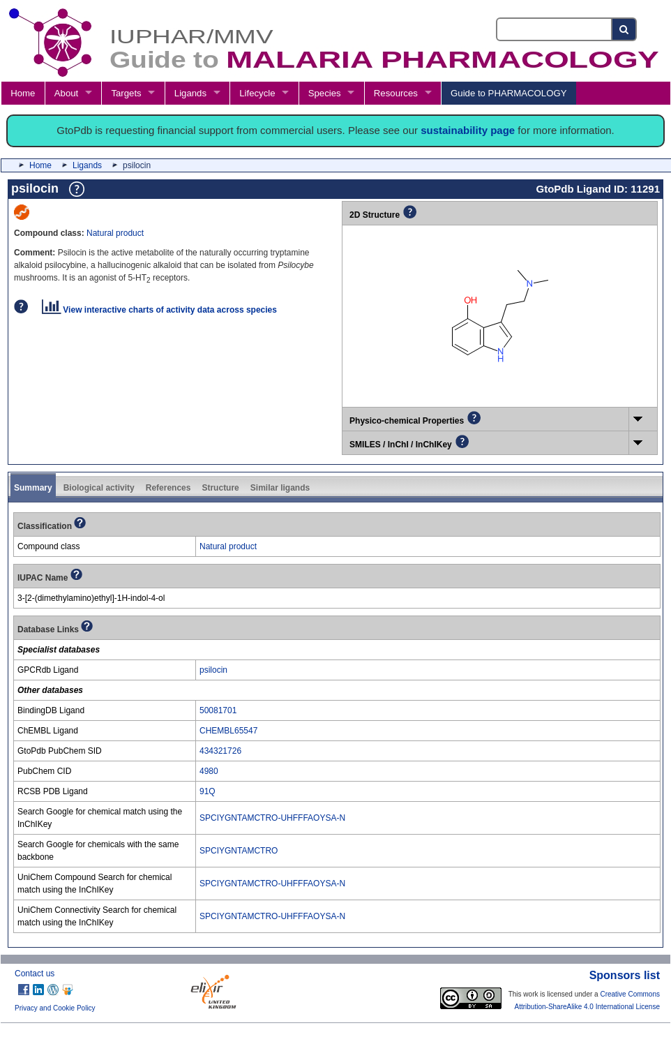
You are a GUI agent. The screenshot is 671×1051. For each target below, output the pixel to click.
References (168, 488)
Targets (126, 93)
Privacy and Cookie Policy (55, 1008)
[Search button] (624, 29)
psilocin (213, 670)
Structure (220, 488)
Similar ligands (280, 488)
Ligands (190, 93)
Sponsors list (624, 975)
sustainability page (468, 130)
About (66, 93)
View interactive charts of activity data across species (159, 310)
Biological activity (99, 488)
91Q (207, 791)
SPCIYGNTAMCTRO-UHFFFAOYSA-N (272, 818)
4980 (208, 771)
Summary (33, 488)
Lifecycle (257, 93)
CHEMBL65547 (228, 731)
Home (22, 93)
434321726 (220, 751)
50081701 (217, 710)
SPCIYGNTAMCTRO (238, 851)
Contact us (34, 973)
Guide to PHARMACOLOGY (508, 93)
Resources (396, 93)
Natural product (115, 233)
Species (324, 93)
